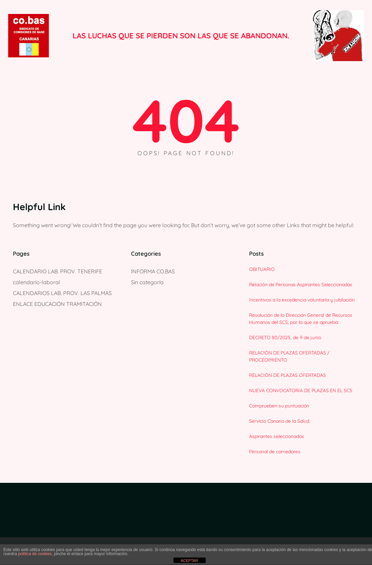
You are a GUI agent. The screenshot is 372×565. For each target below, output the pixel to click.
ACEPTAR (189, 561)
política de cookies (35, 553)
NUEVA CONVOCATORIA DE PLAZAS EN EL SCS (300, 390)
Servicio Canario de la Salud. (279, 421)
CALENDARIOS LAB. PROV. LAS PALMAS (62, 293)
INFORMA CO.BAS (153, 271)
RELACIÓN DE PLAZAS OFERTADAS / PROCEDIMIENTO (289, 356)
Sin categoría (147, 282)
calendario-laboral (36, 282)
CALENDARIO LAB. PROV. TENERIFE (57, 271)
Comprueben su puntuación (279, 406)
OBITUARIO (262, 269)
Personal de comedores (274, 452)
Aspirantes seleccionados (276, 436)
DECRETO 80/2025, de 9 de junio (285, 337)
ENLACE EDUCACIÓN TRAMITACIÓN (57, 303)
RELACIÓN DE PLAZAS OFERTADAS (287, 375)
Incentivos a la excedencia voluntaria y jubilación (302, 300)
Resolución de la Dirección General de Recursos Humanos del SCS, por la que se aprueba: (300, 318)
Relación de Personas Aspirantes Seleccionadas (300, 284)
